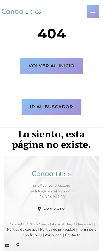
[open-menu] (92, 11)
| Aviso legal (52, 235)
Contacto (51, 209)
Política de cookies (22, 229)
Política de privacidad (57, 229)
